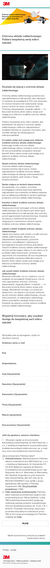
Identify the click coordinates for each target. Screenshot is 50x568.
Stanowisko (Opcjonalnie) (14, 394)
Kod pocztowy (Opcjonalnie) (16, 425)
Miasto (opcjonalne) (11, 415)
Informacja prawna (9, 561)
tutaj (19, 517)
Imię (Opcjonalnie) (11, 374)
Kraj (4, 353)
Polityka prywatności (22, 561)
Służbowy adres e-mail (13, 343)
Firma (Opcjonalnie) (11, 405)
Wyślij (25, 523)
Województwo (9, 364)
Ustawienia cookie (35, 561)
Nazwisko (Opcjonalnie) (13, 384)
